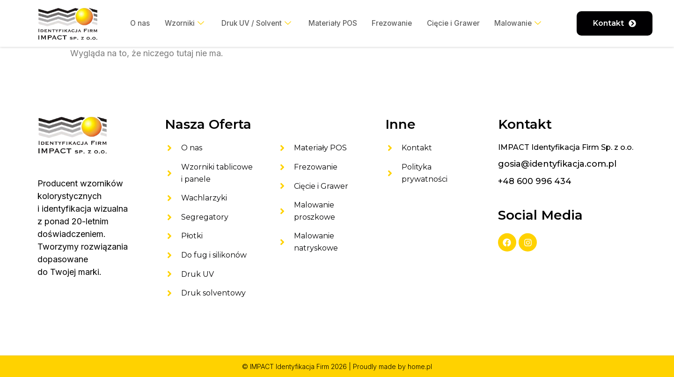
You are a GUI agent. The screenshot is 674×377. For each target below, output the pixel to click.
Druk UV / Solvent (254, 23)
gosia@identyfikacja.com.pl (557, 164)
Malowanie (522, 23)
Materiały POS (333, 23)
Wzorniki (180, 23)
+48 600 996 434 (534, 181)
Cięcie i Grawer (456, 23)
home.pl (420, 366)
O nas (135, 23)
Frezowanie (393, 23)
